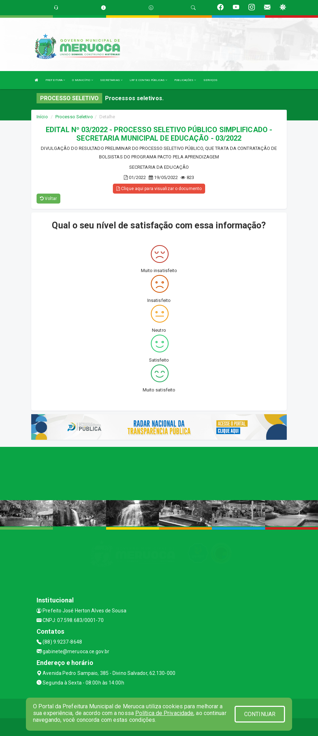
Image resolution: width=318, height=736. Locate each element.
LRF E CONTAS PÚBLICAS (148, 80)
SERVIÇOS (210, 80)
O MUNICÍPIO (82, 80)
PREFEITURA (55, 80)
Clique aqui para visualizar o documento (159, 188)
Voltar (48, 198)
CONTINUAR (259, 714)
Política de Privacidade (164, 713)
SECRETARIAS (111, 80)
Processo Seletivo (74, 116)
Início (42, 116)
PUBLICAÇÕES (185, 80)
